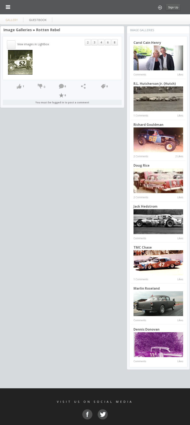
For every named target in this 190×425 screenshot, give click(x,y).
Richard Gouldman (148, 124)
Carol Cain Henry (147, 42)
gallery (11, 20)
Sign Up (173, 7)
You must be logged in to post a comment (62, 102)
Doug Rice (142, 165)
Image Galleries (17, 29)
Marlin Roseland (147, 288)
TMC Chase (143, 247)
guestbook (38, 20)
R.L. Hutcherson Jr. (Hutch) (155, 83)
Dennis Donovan (147, 329)
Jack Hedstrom (145, 206)
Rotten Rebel (48, 29)
